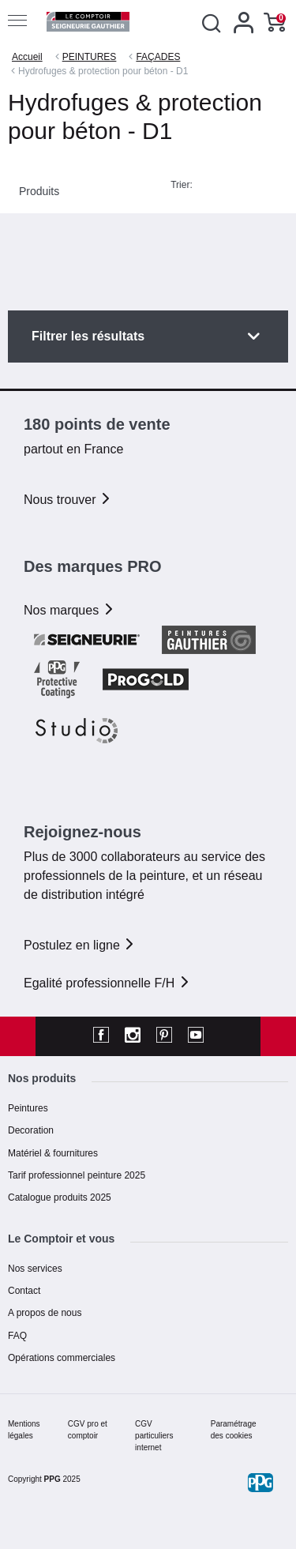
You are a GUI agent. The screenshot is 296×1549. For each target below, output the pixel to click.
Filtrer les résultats (88, 336)
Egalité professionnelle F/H (107, 983)
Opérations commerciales (61, 1357)
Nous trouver (68, 499)
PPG (52, 1479)
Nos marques (69, 610)
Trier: (181, 184)
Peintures (28, 1108)
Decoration (31, 1130)
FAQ (17, 1335)
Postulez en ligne (80, 945)
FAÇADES (158, 56)
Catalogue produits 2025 (59, 1197)
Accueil (27, 56)
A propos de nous (44, 1312)
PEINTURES (89, 56)
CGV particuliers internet (154, 1435)
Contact (24, 1290)
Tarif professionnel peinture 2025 (76, 1175)
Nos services (35, 1268)
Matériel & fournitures (53, 1153)
